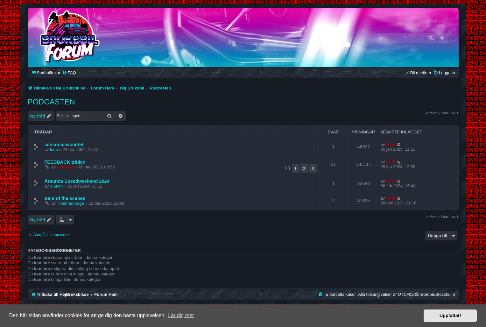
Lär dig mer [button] (181, 315)
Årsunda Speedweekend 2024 (77, 181)
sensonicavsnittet (64, 144)
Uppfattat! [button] (450, 315)
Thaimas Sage (70, 203)
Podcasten (51, 101)
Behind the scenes (65, 198)
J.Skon (56, 186)
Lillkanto (65, 167)
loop (54, 149)
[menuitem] (69, 72)
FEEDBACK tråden (65, 162)
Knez (391, 144)
